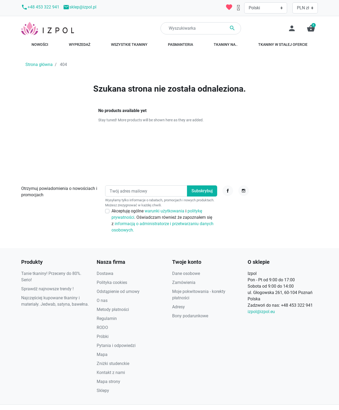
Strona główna (39, 64)
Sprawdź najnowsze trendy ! (47, 288)
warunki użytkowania (165, 210)
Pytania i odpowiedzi (116, 345)
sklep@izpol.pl (79, 7)
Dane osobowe (186, 273)
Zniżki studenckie (113, 363)
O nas (102, 300)
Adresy (178, 306)
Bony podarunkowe (190, 315)
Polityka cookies (112, 282)
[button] (311, 28)
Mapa (102, 354)
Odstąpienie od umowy (118, 291)
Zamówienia (183, 282)
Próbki (103, 336)
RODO (102, 327)
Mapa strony (108, 381)
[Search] (200, 28)
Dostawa (105, 273)
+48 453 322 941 (40, 7)
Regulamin (107, 318)
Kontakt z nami (111, 372)
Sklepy (103, 390)
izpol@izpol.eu (261, 311)
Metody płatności (113, 309)
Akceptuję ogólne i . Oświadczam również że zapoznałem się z (162, 220)
